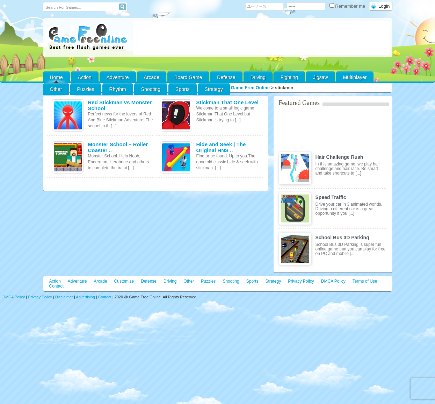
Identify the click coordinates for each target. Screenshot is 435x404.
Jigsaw (320, 77)
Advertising (85, 297)
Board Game (188, 77)
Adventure (118, 77)
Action (85, 77)
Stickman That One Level (227, 102)
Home (56, 77)
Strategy (214, 89)
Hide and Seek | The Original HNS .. (221, 147)
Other (188, 281)
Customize (124, 281)
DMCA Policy (333, 281)
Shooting (150, 89)
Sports (182, 89)
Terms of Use (365, 281)
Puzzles (85, 89)
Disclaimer (64, 297)
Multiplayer (355, 77)
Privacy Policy (301, 281)
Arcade (151, 77)
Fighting (289, 77)
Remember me (348, 6)
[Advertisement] (261, 38)
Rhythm (117, 89)
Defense (226, 77)
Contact (56, 286)
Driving (258, 77)
